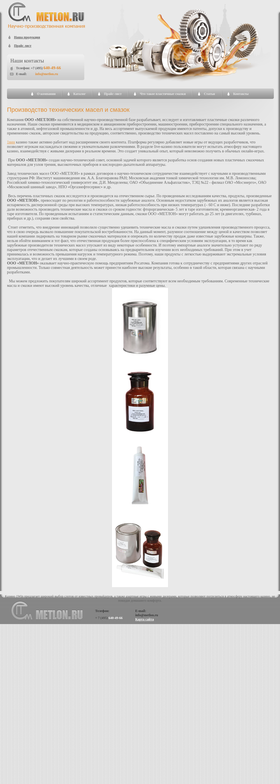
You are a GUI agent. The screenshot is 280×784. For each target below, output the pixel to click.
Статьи (209, 94)
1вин (11, 142)
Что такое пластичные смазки (163, 94)
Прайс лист (22, 46)
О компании (46, 94)
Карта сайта (144, 619)
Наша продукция (27, 37)
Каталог (79, 94)
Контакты (241, 94)
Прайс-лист (113, 94)
